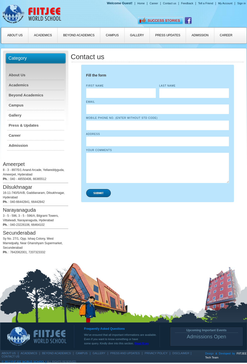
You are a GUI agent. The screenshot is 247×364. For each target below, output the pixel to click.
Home (141, 3)
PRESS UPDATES (167, 35)
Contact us (169, 3)
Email (90, 101)
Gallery (15, 115)
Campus (16, 105)
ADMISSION (199, 35)
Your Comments (99, 150)
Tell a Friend (205, 3)
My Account (225, 3)
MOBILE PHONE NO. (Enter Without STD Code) (122, 118)
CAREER (226, 35)
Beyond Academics (26, 95)
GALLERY (137, 35)
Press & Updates (24, 125)
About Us (17, 75)
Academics (19, 85)
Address (93, 134)
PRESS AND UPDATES (125, 353)
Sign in (241, 3)
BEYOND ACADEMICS (78, 35)
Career (154, 3)
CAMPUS (112, 35)
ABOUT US (15, 35)
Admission (18, 145)
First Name (95, 85)
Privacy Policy (156, 353)
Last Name (167, 85)
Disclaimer (180, 353)
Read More (141, 343)
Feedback (187, 3)
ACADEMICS (43, 35)
